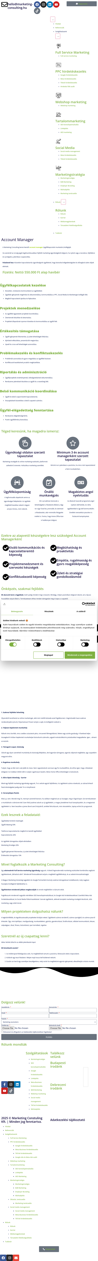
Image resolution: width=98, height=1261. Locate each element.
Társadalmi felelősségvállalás (21, 1238)
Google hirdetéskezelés (23, 1146)
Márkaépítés (19, 1195)
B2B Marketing (20, 1188)
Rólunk (60, 210)
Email (3, 1013)
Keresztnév (53, 1007)
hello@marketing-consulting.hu (20, 6)
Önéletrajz (5, 1025)
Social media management (20, 1207)
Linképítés (19, 1172)
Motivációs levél (55, 1025)
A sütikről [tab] (81, 611)
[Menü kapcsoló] (52, 19)
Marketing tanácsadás (23, 1203)
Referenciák (9, 1130)
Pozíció (4, 1019)
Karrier (12, 1230)
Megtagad (48, 655)
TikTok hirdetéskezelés (23, 1153)
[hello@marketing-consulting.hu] (4, 4)
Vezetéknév (5, 1007)
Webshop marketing (70, 102)
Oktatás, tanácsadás (17, 1199)
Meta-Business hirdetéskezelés (26, 1149)
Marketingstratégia (70, 174)
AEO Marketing (20, 1176)
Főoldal (7, 1126)
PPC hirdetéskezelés (17, 1142)
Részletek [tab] (49, 611)
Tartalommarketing (17, 1165)
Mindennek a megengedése (79, 655)
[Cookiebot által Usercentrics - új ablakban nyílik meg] (84, 604)
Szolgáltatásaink (11, 1134)
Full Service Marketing (72, 52)
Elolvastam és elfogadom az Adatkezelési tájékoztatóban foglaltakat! (27, 1032)
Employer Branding (22, 1192)
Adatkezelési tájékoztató (67, 1120)
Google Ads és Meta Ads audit (26, 1157)
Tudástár (8, 1242)
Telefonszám (53, 1013)
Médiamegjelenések (17, 1234)
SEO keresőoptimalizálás (24, 1169)
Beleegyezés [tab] (17, 611)
